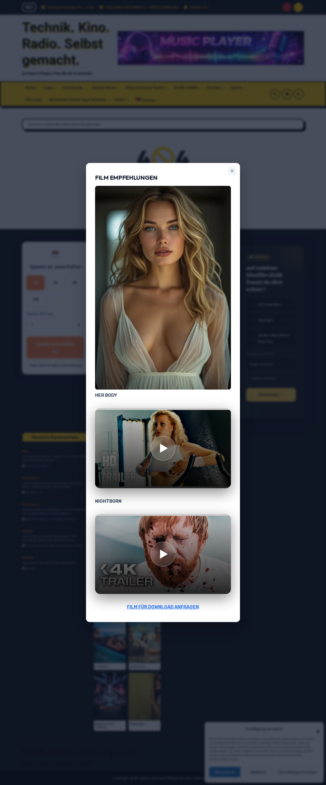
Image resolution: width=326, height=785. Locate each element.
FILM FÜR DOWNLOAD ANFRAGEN (163, 607)
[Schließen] (232, 171)
